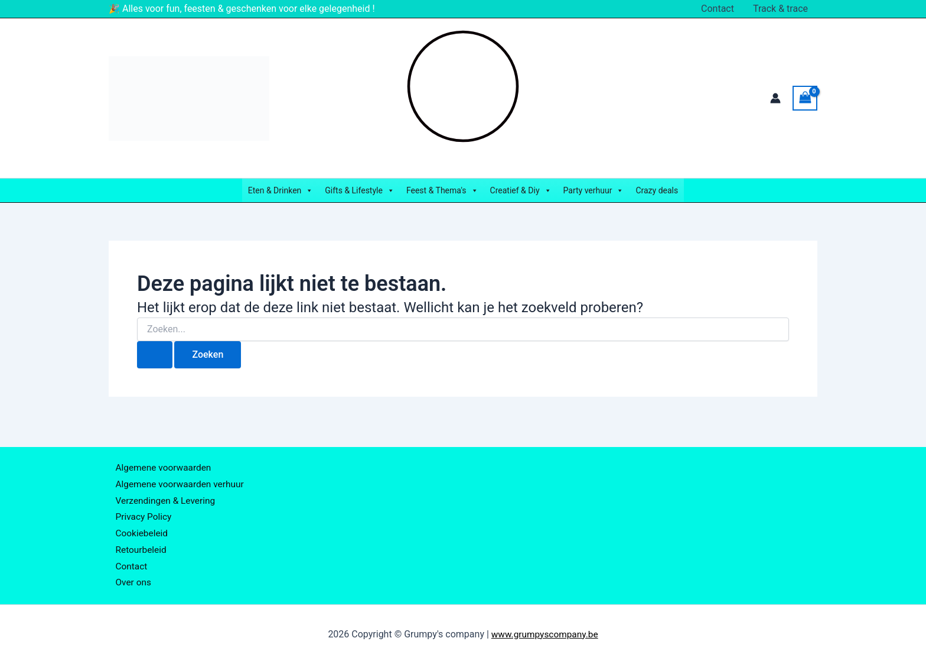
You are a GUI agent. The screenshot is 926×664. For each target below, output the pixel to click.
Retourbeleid (137, 546)
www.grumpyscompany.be (544, 634)
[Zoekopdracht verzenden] (154, 354)
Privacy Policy (140, 510)
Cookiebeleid (138, 527)
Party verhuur (593, 190)
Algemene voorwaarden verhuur (177, 474)
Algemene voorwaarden (160, 456)
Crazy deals (656, 190)
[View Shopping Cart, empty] (805, 98)
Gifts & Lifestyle (359, 190)
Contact (717, 8)
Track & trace (780, 8)
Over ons (129, 582)
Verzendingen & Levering (162, 492)
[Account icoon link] (775, 98)
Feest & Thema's (442, 190)
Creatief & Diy (521, 190)
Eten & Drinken (281, 190)
